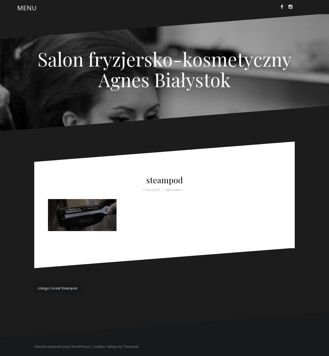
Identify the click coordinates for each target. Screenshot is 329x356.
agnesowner (173, 190)
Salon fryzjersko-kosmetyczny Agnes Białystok (165, 69)
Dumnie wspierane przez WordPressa (62, 346)
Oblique (112, 346)
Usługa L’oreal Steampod (57, 288)
